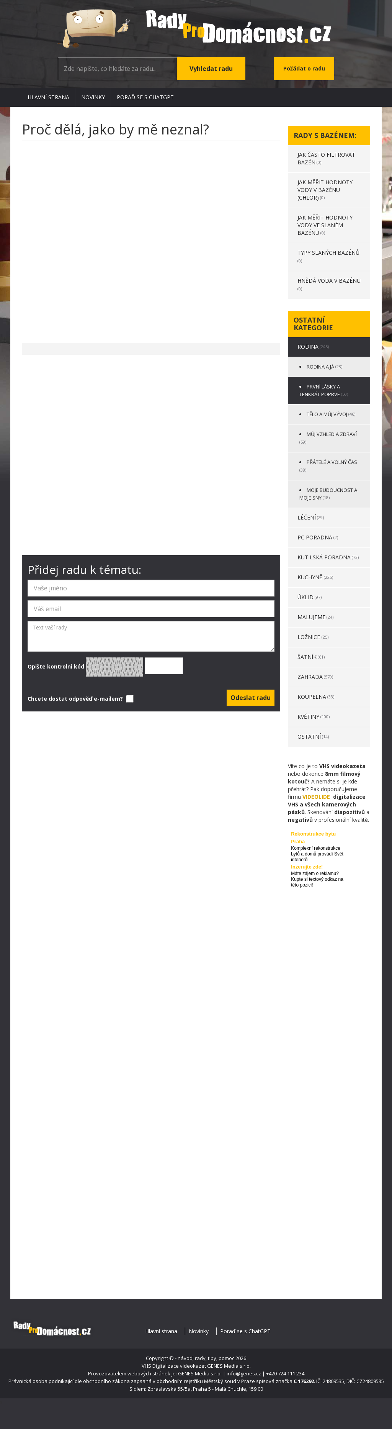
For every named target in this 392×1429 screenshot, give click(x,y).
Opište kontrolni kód (105, 667)
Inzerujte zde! (307, 867)
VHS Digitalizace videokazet (174, 1365)
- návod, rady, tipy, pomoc (204, 1358)
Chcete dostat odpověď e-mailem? (80, 699)
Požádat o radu (304, 68)
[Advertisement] (151, 238)
